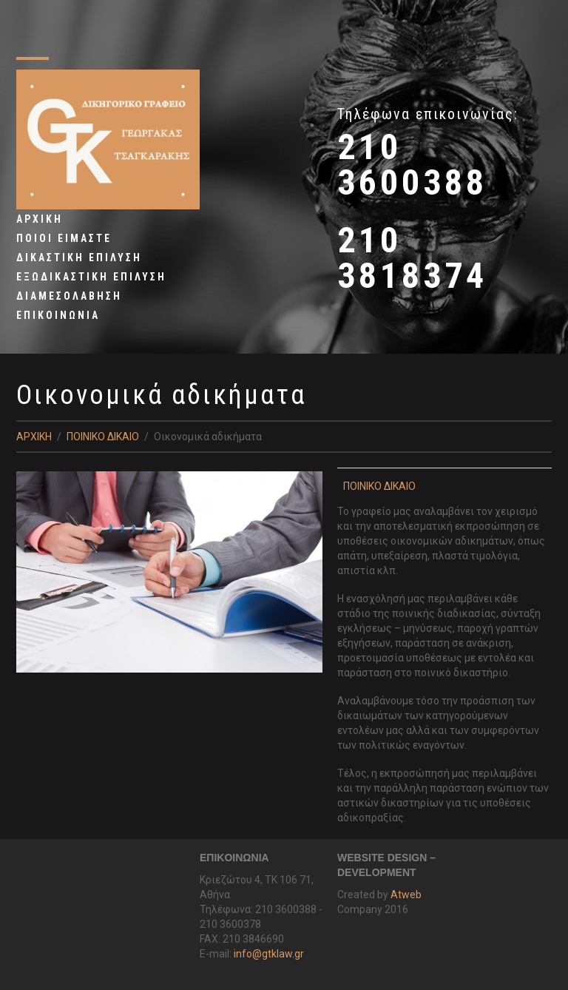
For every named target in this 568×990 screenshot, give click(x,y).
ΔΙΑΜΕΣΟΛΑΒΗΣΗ (69, 296)
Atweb (406, 894)
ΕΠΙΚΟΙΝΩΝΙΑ (58, 315)
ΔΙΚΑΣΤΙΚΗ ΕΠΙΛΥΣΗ (79, 257)
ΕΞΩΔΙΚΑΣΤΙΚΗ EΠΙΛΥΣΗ (91, 277)
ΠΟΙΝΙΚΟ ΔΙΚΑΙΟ (103, 436)
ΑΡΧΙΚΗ (39, 219)
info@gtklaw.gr (269, 954)
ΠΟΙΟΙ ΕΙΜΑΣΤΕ (64, 238)
